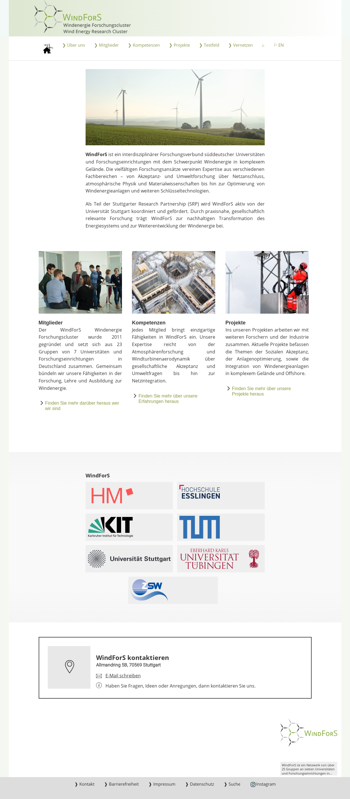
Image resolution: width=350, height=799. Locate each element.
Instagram (263, 784)
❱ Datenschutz (199, 784)
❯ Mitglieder (106, 45)
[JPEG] (175, 107)
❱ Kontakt (84, 784)
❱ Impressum (161, 784)
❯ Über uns (73, 45)
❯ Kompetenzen (144, 45)
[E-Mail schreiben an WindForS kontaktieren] (118, 676)
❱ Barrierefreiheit (121, 784)
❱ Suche (232, 784)
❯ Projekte (179, 45)
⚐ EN (279, 45)
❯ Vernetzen (240, 45)
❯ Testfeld (209, 45)
